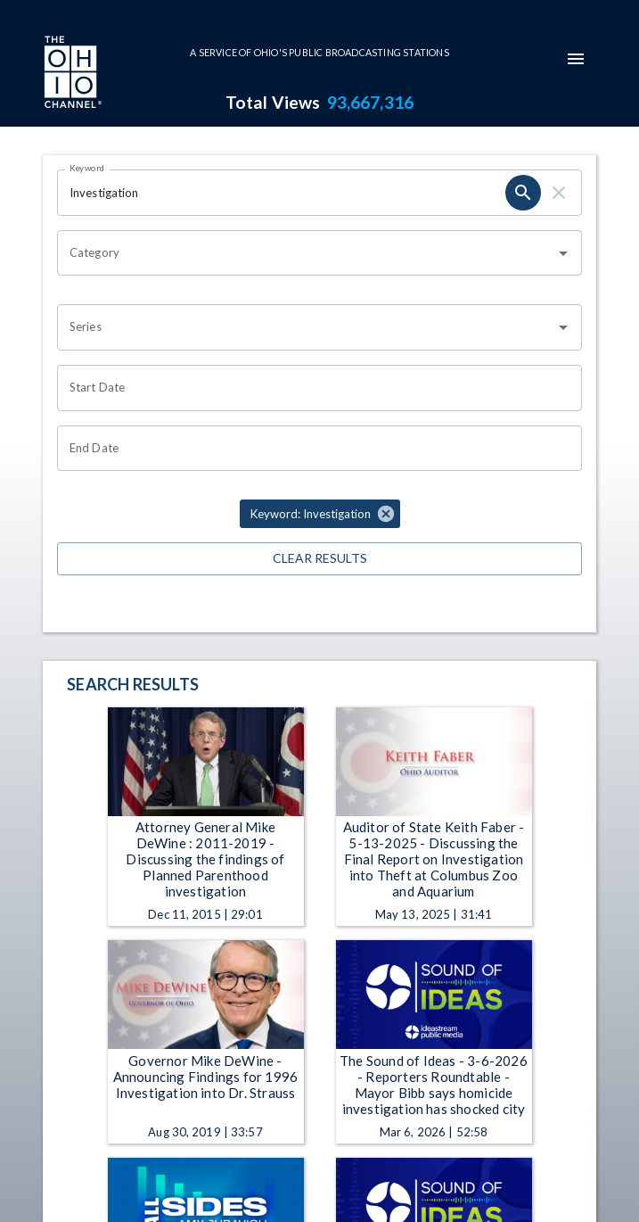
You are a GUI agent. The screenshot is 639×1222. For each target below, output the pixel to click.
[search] (523, 193)
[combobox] (306, 253)
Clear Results (319, 558)
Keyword (87, 167)
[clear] (559, 193)
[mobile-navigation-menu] (576, 59)
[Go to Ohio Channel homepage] (71, 74)
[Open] (563, 253)
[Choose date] (313, 388)
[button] (320, 514)
